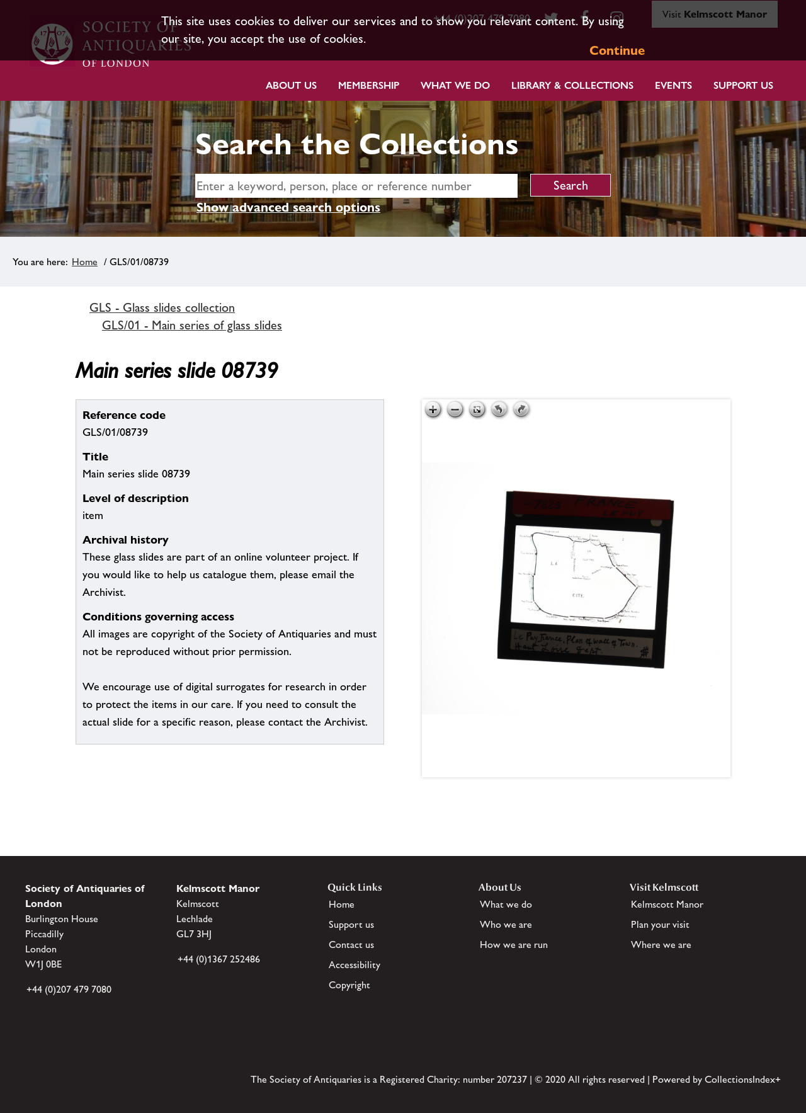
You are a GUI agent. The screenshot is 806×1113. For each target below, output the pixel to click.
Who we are (506, 924)
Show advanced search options (288, 207)
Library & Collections (572, 85)
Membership (368, 85)
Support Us (743, 85)
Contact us (351, 944)
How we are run (514, 944)
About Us (291, 85)
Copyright (349, 985)
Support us (351, 924)
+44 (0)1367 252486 (219, 959)
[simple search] (356, 186)
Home (85, 262)
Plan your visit (660, 924)
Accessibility (354, 965)
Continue (617, 50)
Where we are (661, 944)
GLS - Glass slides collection (162, 307)
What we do (455, 85)
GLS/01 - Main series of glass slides (192, 325)
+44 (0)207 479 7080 (68, 989)
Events (673, 85)
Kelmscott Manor (667, 904)
